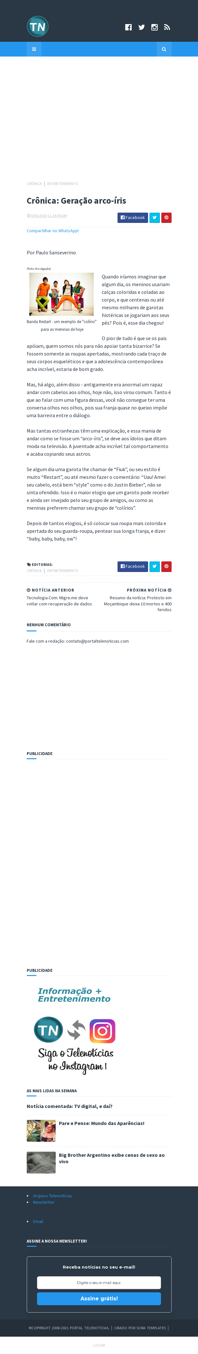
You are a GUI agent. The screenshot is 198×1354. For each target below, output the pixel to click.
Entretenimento (62, 183)
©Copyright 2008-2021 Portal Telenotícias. (69, 1327)
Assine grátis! (99, 1299)
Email (38, 1221)
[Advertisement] (99, 121)
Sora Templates (151, 1327)
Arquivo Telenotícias (52, 1196)
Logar (99, 1345)
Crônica (34, 183)
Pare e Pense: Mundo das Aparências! (102, 1123)
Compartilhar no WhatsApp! (53, 230)
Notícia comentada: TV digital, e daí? (70, 1106)
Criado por (125, 1327)
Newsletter (44, 1202)
